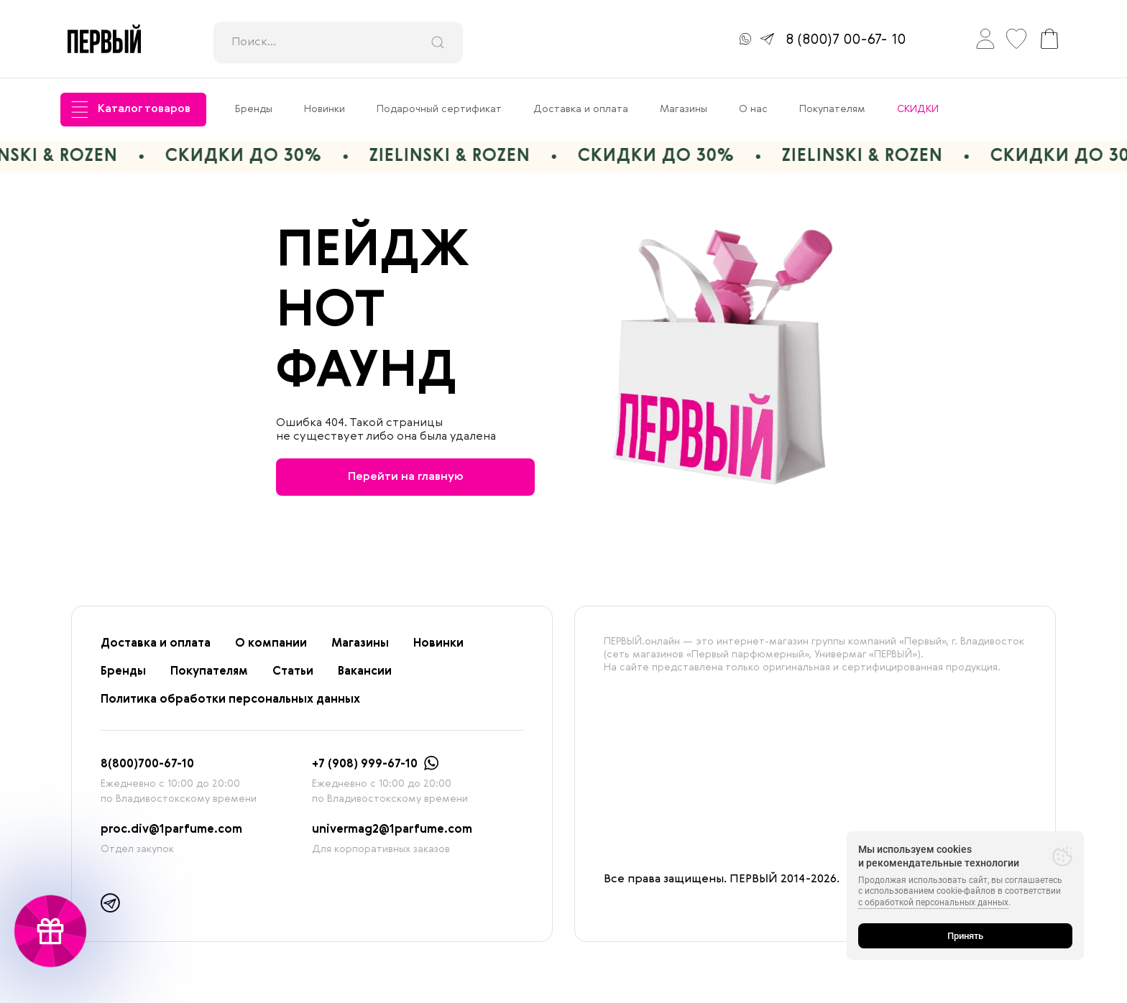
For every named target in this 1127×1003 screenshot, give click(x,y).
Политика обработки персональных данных (230, 700)
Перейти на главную (406, 477)
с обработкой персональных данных (933, 902)
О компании (271, 644)
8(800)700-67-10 (147, 764)
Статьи (292, 672)
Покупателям (832, 109)
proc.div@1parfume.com (171, 830)
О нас (753, 109)
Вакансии (365, 672)
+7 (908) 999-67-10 (365, 764)
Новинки (324, 109)
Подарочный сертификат (439, 109)
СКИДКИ (918, 109)
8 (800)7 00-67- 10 (846, 40)
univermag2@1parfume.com (392, 830)
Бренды (253, 109)
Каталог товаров (130, 109)
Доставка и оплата (580, 109)
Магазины (683, 109)
